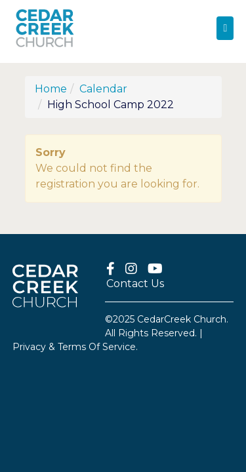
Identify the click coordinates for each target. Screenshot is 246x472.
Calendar (103, 89)
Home (51, 89)
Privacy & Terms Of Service (74, 347)
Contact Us (135, 283)
